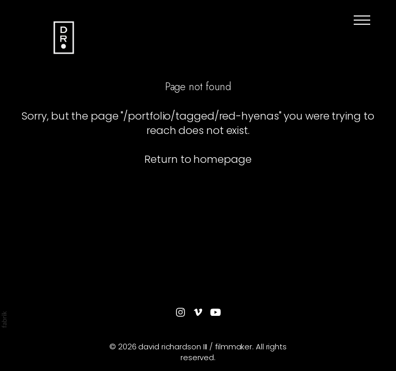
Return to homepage (197, 159)
